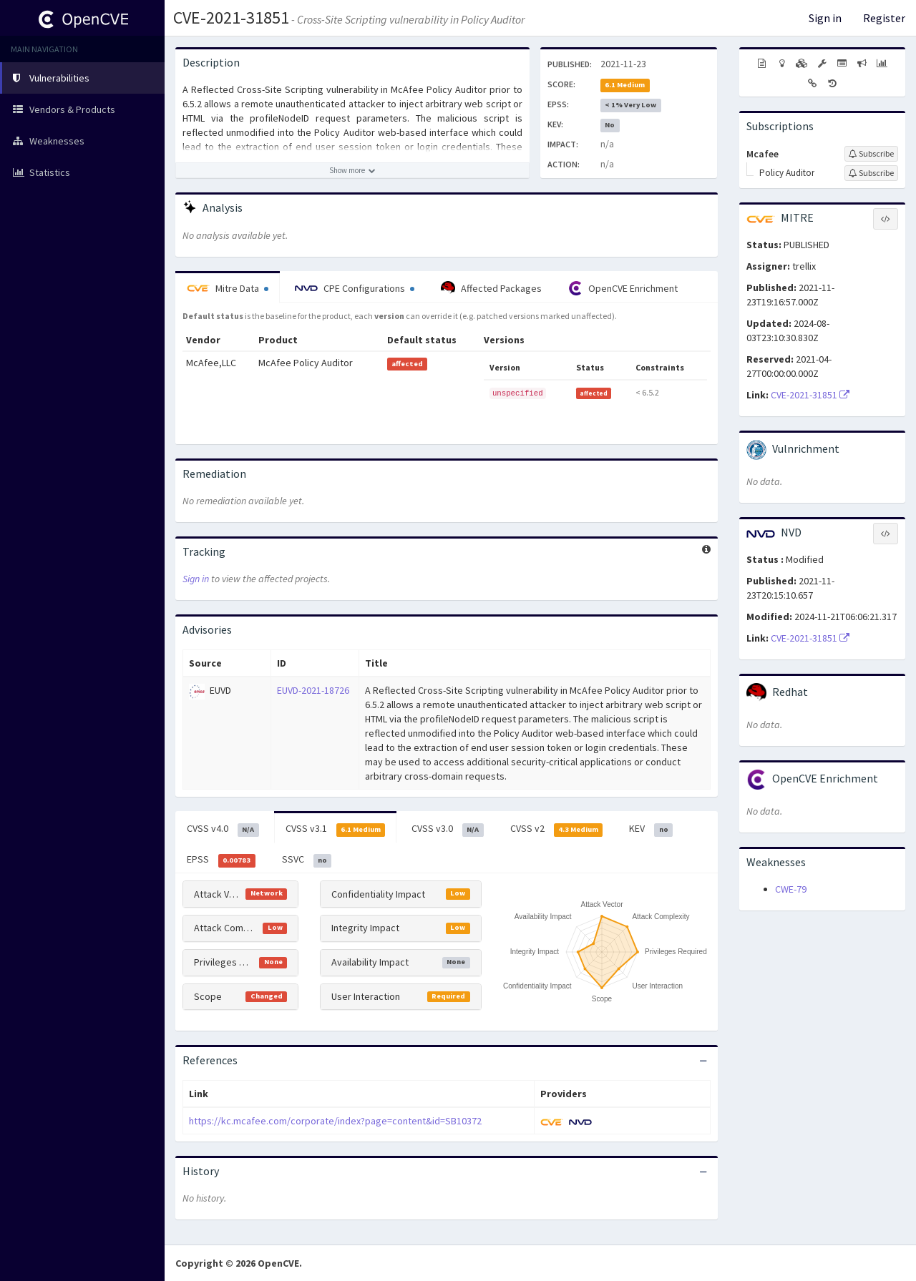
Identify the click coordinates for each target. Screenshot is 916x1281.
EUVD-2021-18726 (313, 690)
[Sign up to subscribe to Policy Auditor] (871, 173)
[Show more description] (352, 170)
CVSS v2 (556, 829)
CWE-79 (791, 889)
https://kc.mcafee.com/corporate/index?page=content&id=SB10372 (335, 1120)
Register (884, 18)
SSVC (307, 860)
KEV (651, 829)
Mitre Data (227, 288)
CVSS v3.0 (447, 829)
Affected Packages (491, 288)
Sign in (825, 18)
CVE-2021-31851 (231, 17)
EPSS (221, 860)
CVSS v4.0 (223, 829)
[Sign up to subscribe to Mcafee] (871, 154)
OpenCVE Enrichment (623, 288)
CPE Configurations (354, 288)
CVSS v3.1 (336, 829)
